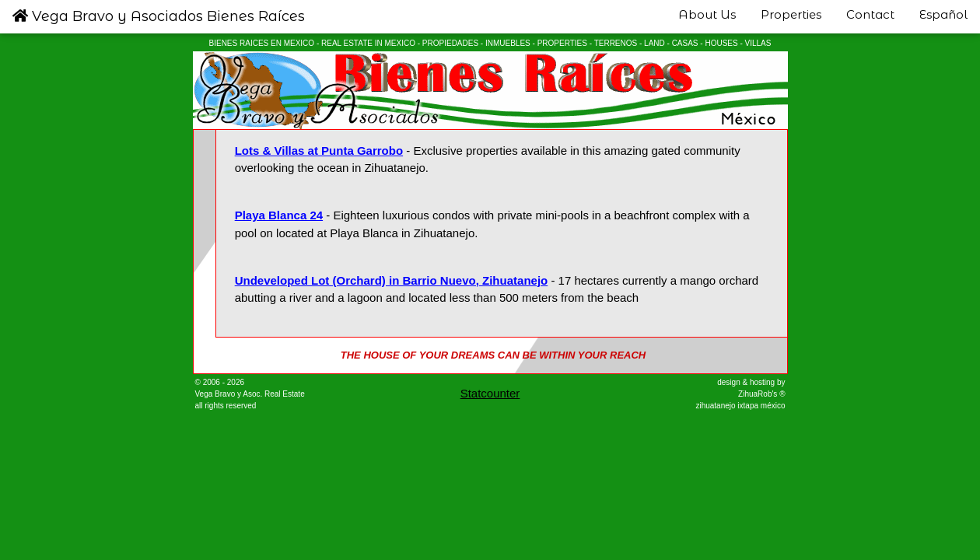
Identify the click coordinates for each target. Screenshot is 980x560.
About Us (707, 14)
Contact (870, 14)
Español (943, 14)
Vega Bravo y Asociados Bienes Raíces (158, 16)
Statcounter (490, 393)
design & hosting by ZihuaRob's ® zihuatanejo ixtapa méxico (740, 394)
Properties (791, 14)
